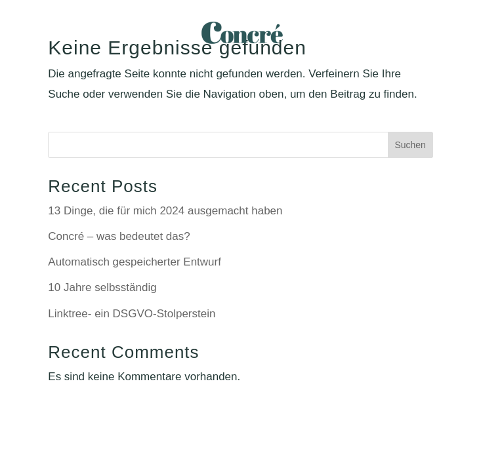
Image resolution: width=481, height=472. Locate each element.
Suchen (409, 145)
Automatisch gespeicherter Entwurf (134, 262)
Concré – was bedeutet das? (119, 236)
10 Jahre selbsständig (102, 287)
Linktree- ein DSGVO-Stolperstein (131, 313)
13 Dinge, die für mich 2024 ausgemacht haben (165, 211)
